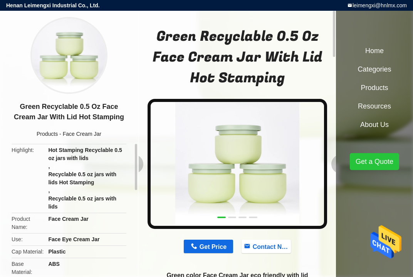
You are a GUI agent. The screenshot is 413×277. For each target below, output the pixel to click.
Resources (374, 106)
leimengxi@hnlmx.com (380, 5)
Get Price (213, 247)
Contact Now (271, 247)
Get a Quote (374, 161)
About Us (374, 124)
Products (47, 134)
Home (374, 51)
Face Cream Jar (82, 134)
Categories (374, 69)
